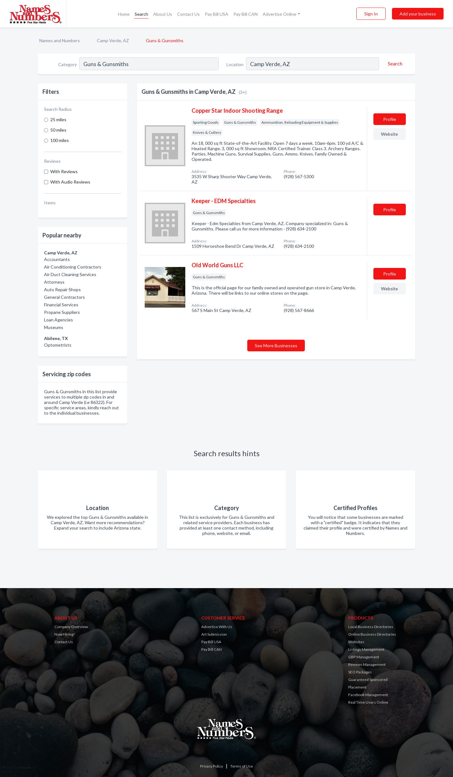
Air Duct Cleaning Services (70, 274)
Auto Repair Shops (62, 289)
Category (67, 64)
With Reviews (64, 171)
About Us (162, 14)
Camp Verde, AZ (113, 40)
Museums (53, 327)
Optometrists (57, 345)
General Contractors (64, 297)
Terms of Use (241, 766)
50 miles (58, 130)
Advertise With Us (216, 626)
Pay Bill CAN (245, 14)
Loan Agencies (58, 319)
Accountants (57, 259)
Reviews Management (367, 664)
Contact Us (188, 14)
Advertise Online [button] (279, 14)
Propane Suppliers (62, 312)
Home (124, 14)
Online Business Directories (372, 634)
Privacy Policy (211, 766)
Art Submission (214, 634)
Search (141, 14)
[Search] (394, 63)
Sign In (371, 13)
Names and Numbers (59, 40)
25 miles (58, 119)
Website (389, 134)
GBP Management (363, 657)
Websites (356, 641)
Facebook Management (368, 694)
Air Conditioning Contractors (72, 266)
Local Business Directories (370, 626)
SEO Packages (360, 672)
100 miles (59, 140)
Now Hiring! (64, 634)
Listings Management (366, 649)
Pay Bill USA (216, 14)
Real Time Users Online (368, 702)
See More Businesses (276, 345)
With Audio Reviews (70, 181)
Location (234, 64)
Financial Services (61, 304)
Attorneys (54, 282)
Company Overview (71, 626)
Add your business (418, 13)
